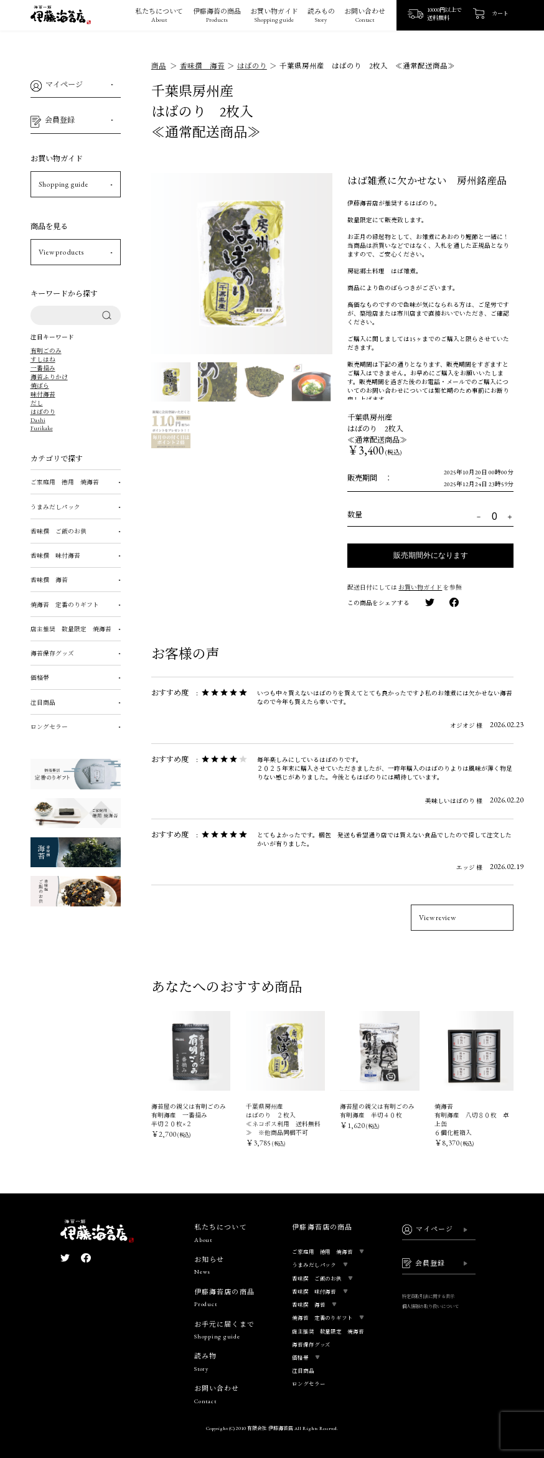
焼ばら (39, 386)
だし (36, 403)
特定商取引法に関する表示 (428, 1296)
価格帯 (39, 678)
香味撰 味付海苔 (55, 556)
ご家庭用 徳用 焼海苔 (64, 482)
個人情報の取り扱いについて (430, 1306)
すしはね (42, 359)
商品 (158, 65)
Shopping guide (63, 184)
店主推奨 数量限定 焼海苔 (70, 629)
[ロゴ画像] (60, 18)
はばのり (42, 412)
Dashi (37, 420)
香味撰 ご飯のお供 (58, 531)
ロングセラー (49, 727)
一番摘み (42, 368)
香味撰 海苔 (49, 580)
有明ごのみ (46, 351)
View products (61, 252)
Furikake (41, 428)
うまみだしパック (55, 507)
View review (437, 918)
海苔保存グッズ (52, 653)
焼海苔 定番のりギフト (64, 605)
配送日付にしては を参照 (404, 587)
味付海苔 (42, 394)
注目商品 (42, 702)
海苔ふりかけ (49, 377)
